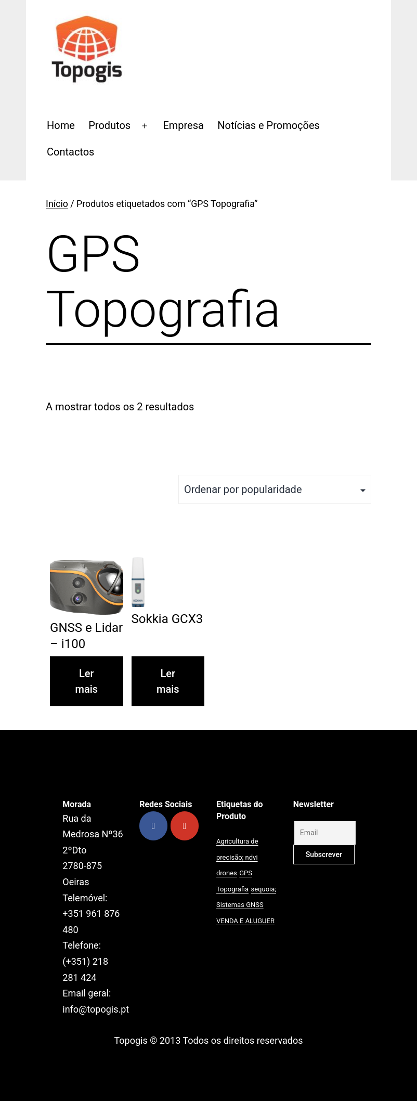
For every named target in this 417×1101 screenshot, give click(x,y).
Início (57, 204)
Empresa (183, 125)
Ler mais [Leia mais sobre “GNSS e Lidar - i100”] (86, 681)
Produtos (109, 125)
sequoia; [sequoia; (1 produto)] (264, 889)
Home (61, 125)
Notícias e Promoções (268, 125)
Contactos (70, 152)
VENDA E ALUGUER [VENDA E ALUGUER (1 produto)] (245, 921)
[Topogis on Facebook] (153, 825)
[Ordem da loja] (274, 489)
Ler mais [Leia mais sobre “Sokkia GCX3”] (168, 681)
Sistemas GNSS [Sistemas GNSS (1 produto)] (240, 905)
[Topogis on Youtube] (185, 825)
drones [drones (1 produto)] (226, 873)
